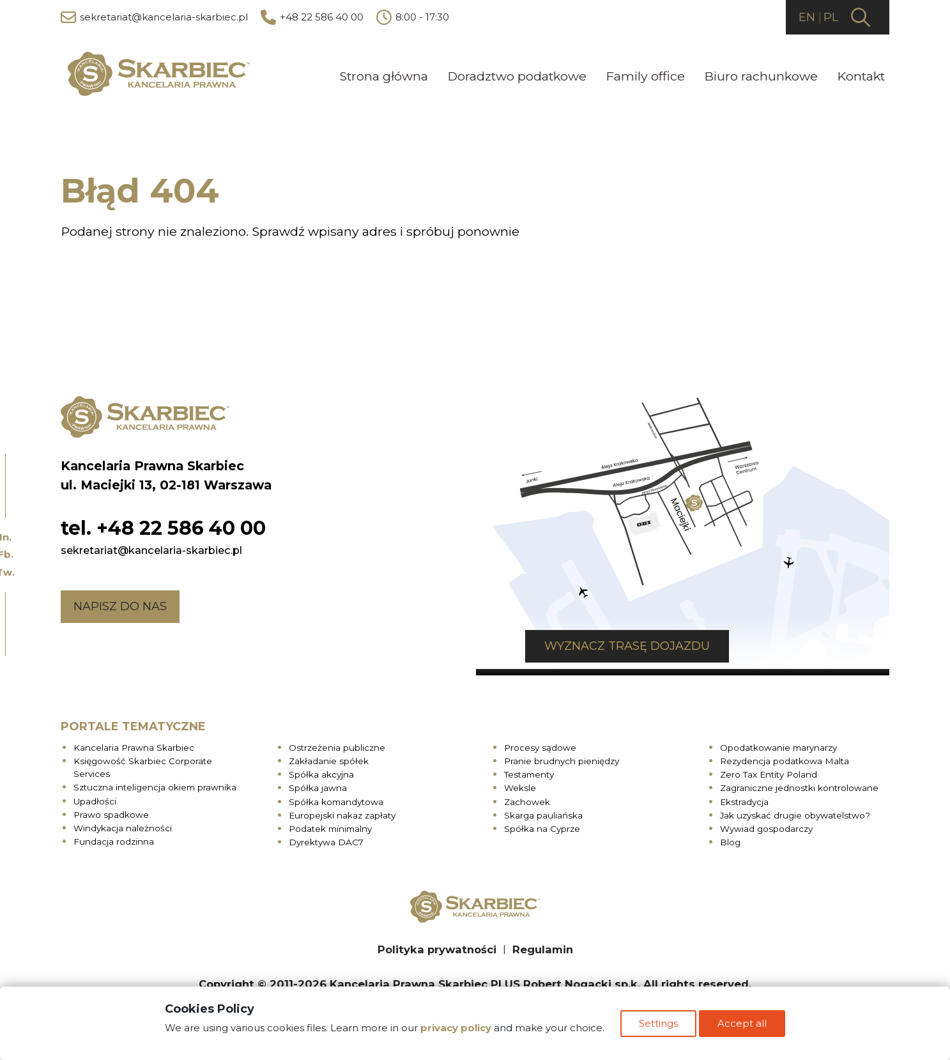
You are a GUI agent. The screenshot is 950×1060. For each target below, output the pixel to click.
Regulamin (542, 946)
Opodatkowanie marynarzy (778, 744)
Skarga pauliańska (543, 812)
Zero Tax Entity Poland (768, 772)
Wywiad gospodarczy (766, 826)
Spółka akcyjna (321, 772)
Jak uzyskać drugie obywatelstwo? (795, 812)
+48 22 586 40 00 (312, 18)
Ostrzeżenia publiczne (337, 744)
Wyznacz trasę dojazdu (578, 643)
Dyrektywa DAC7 (326, 839)
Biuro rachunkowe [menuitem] (761, 75)
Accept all (745, 1027)
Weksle (520, 785)
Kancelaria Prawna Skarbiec (133, 744)
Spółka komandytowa (336, 799)
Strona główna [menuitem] (383, 75)
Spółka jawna (318, 785)
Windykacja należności (122, 825)
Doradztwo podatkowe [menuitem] (516, 75)
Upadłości (94, 798)
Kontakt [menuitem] (861, 75)
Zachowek (527, 799)
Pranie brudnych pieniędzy (561, 758)
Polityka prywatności (437, 946)
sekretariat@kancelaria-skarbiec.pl (154, 18)
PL (829, 18)
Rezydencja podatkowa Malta (784, 758)
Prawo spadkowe (111, 811)
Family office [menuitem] (645, 75)
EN (802, 18)
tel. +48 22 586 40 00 (163, 525)
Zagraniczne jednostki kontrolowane (799, 785)
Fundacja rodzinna (113, 839)
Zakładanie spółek (329, 758)
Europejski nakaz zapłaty (342, 812)
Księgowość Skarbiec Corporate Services (142, 764)
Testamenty (529, 772)
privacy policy (452, 1031)
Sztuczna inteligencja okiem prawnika (154, 785)
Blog (730, 839)
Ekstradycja (744, 799)
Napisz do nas (120, 603)
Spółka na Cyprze (542, 826)
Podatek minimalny (330, 826)
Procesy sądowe (540, 744)
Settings (658, 1027)
